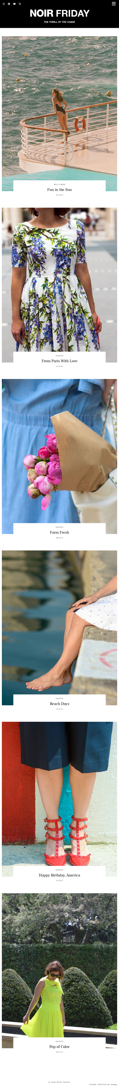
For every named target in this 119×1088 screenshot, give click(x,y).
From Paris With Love (59, 360)
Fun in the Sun (59, 189)
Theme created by (103, 1084)
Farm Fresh (59, 532)
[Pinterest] (9, 3)
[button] (115, 3)
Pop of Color (59, 1046)
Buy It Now (59, 184)
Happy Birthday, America (59, 875)
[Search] (20, 3)
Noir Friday (64, 1082)
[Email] (14, 3)
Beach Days (59, 703)
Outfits (59, 356)
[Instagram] (4, 3)
